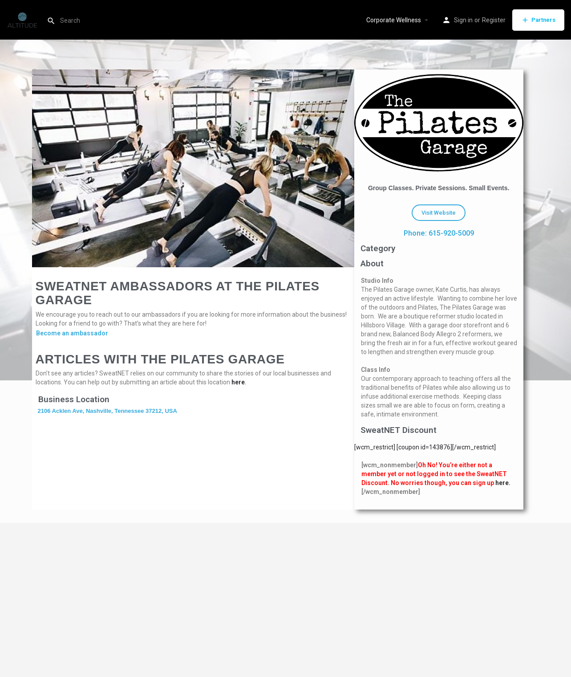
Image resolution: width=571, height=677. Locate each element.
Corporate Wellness (393, 20)
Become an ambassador (72, 333)
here (238, 382)
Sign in (463, 20)
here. (502, 482)
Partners (538, 20)
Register (494, 20)
